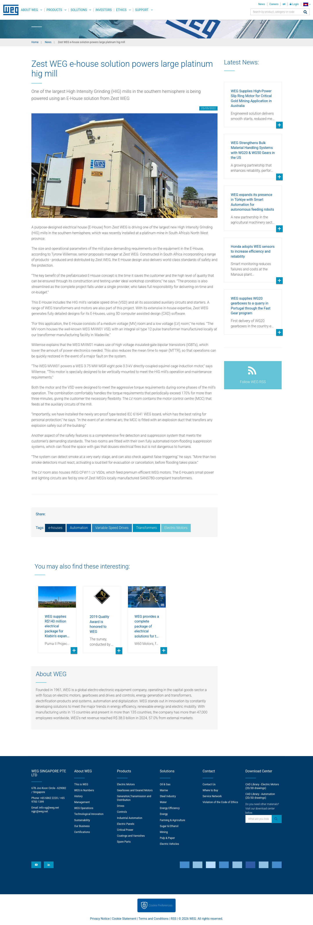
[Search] (305, 12)
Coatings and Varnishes (131, 835)
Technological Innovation (88, 814)
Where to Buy (210, 790)
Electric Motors (176, 528)
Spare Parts (124, 841)
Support (142, 10)
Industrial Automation (129, 818)
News (261, 4)
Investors (103, 10)
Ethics (121, 10)
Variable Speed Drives (111, 528)
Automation (79, 528)
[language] (307, 4)
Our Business (82, 826)
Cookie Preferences (161, 905)
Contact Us (209, 784)
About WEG (29, 10)
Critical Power (125, 829)
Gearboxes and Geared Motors (135, 790)
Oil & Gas (165, 784)
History (78, 796)
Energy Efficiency (170, 808)
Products (54, 10)
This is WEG (81, 784)
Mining (164, 832)
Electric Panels (125, 823)
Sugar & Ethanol (169, 826)
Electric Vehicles (169, 843)
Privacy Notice (100, 918)
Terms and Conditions (154, 918)
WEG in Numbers (84, 790)
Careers (273, 4)
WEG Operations (83, 808)
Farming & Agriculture (172, 820)
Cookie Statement (124, 918)
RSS (173, 918)
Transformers (146, 528)
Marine (164, 790)
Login (294, 4)
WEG (9, 10)
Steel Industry (168, 796)
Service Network (212, 796)
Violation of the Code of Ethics (220, 802)
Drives (120, 805)
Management (82, 802)
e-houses (55, 528)
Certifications (82, 832)
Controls (122, 811)
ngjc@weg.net (39, 811)
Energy (164, 814)
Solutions (79, 10)
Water (163, 802)
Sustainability (82, 820)
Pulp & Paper (167, 838)
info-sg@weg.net (49, 807)
